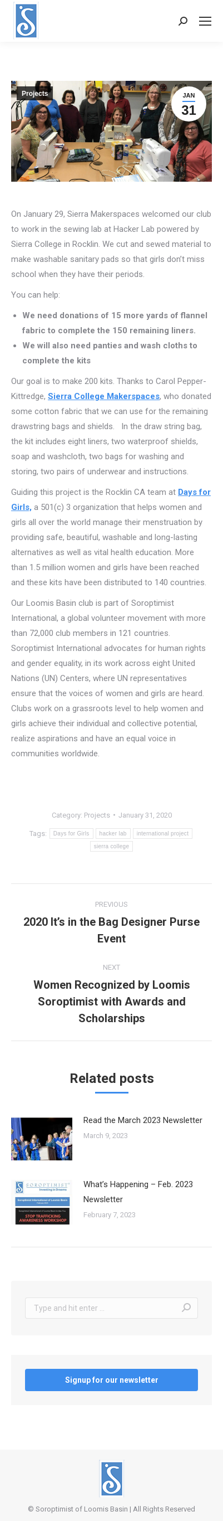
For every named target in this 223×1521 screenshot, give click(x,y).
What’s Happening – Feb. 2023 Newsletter (138, 1191)
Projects (35, 94)
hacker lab (113, 833)
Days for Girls (71, 833)
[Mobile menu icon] (205, 21)
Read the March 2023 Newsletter (142, 1120)
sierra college (112, 846)
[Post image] (41, 1138)
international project (163, 833)
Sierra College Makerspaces (104, 396)
